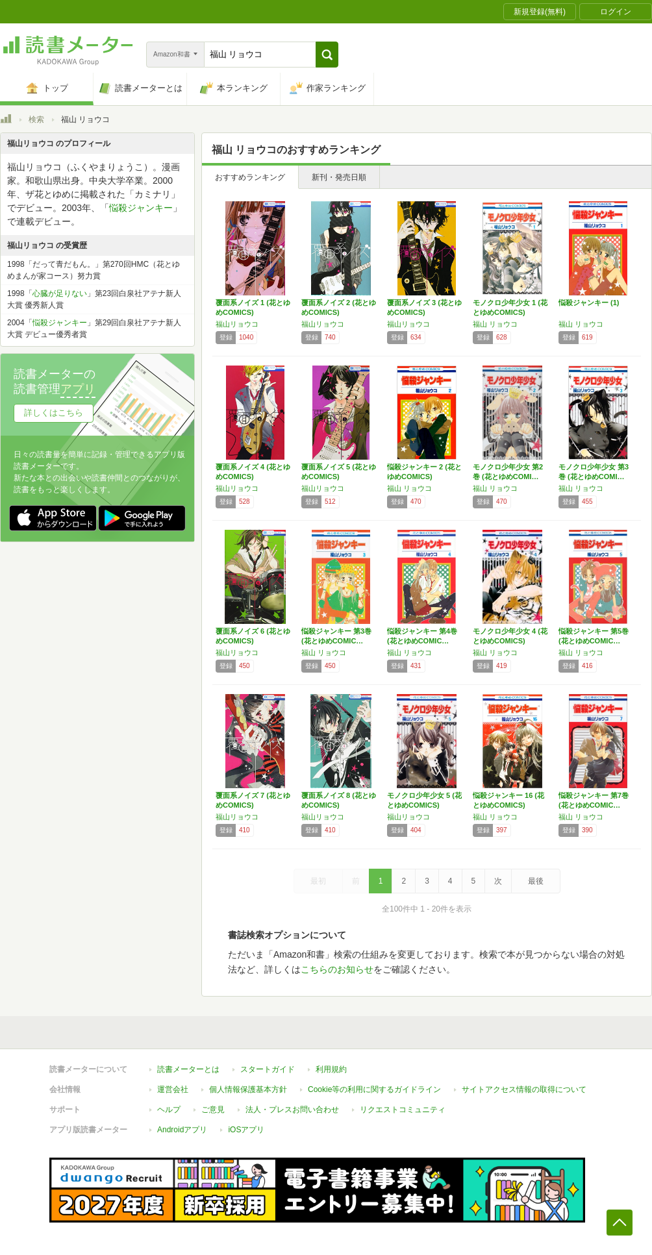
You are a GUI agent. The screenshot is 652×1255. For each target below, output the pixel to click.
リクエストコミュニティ (402, 1109)
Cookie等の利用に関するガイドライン (374, 1089)
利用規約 (331, 1069)
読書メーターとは (188, 1069)
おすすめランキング (250, 177)
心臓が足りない (59, 293)
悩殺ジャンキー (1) (589, 302)
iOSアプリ (246, 1130)
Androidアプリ (182, 1130)
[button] (327, 55)
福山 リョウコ (495, 324)
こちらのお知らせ (337, 969)
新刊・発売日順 (339, 177)
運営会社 (172, 1089)
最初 (318, 881)
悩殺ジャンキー (141, 208)
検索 (36, 119)
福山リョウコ (237, 324)
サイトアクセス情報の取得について (524, 1089)
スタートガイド (267, 1069)
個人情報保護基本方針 (248, 1089)
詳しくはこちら (53, 412)
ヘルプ (169, 1109)
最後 (536, 881)
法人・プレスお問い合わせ (292, 1109)
